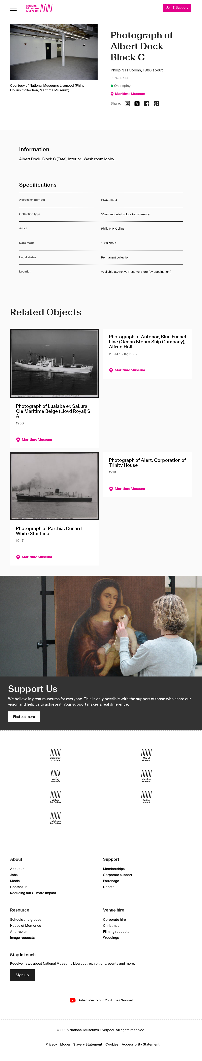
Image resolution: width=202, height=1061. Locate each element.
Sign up (22, 975)
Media (15, 881)
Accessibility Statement (141, 1044)
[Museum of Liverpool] (55, 755)
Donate (108, 887)
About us (17, 869)
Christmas (111, 926)
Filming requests (116, 932)
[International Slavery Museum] (55, 776)
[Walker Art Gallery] (55, 797)
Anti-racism (19, 932)
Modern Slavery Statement (81, 1044)
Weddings (111, 938)
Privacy (51, 1044)
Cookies (112, 1044)
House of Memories (25, 926)
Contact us (19, 887)
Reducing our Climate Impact (33, 893)
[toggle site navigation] (13, 8)
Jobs (14, 875)
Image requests (22, 938)
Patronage (111, 881)
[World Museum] (146, 755)
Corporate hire (114, 920)
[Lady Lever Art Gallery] (55, 818)
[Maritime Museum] (146, 776)
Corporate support (117, 875)
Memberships (114, 869)
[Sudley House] (146, 797)
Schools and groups (25, 920)
